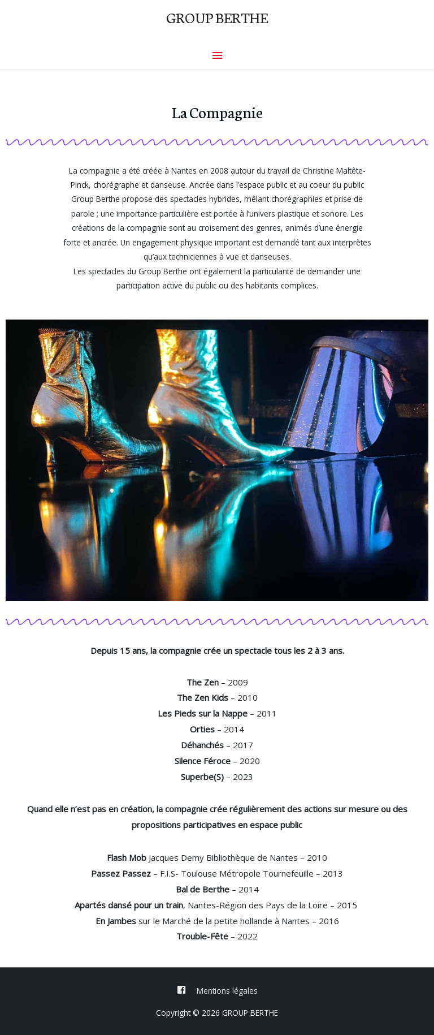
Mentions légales (227, 990)
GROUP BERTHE (217, 17)
